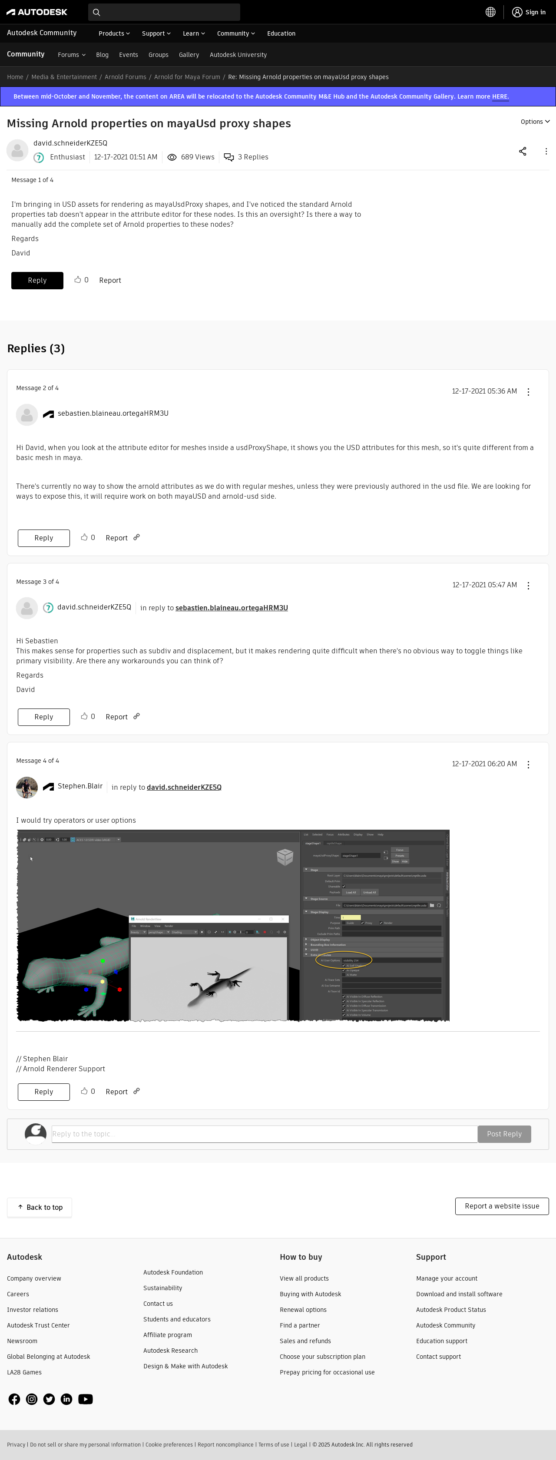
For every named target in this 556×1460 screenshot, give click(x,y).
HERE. (500, 96)
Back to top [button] (44, 1207)
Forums (68, 54)
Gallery (189, 54)
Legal (301, 1444)
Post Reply (504, 1134)
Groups (159, 54)
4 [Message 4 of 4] (44, 760)
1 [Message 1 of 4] (39, 179)
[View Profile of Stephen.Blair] (80, 786)
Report (110, 280)
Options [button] (532, 121)
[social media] (51, 1399)
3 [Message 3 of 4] (44, 581)
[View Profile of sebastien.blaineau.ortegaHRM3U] (113, 413)
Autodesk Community (42, 33)
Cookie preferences (169, 1444)
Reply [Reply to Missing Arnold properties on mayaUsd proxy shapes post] (37, 280)
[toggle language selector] (491, 12)
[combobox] (164, 12)
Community (26, 54)
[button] (545, 151)
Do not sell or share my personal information (85, 1444)
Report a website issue (502, 1206)
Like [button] (77, 280)
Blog (102, 54)
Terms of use (273, 1444)
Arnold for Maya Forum (187, 77)
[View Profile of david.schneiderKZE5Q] (70, 143)
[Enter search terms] (164, 12)
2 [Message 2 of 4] (44, 388)
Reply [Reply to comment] (43, 538)
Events (128, 54)
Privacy (16, 1444)
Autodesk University (238, 54)
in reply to (214, 608)
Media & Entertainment (64, 77)
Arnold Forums (125, 77)
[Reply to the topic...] (265, 1134)
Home (15, 77)
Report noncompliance (226, 1444)
